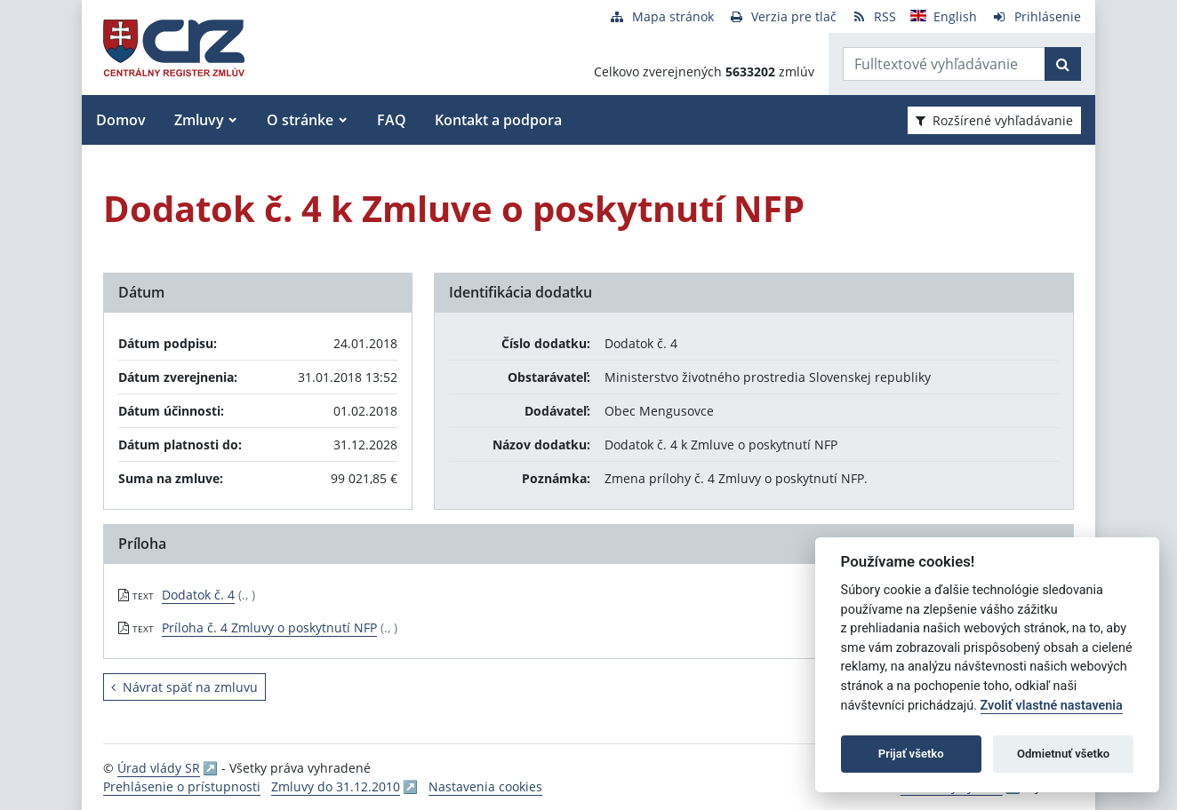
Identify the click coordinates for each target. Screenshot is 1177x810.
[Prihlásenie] (1036, 16)
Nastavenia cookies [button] (485, 786)
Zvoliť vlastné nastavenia (1052, 705)
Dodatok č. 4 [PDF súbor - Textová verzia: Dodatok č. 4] (198, 594)
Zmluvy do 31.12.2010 (335, 786)
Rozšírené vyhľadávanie (994, 120)
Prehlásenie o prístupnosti (181, 786)
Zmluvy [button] (199, 120)
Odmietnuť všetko (1063, 753)
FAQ (391, 120)
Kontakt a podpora (498, 120)
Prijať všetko (911, 753)
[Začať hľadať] (1063, 64)
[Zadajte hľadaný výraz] (944, 64)
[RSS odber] (873, 16)
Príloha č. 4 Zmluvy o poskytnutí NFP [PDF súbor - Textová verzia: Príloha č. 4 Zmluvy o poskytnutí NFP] (269, 627)
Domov (121, 120)
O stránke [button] (300, 120)
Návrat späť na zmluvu (184, 687)
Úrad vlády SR (158, 767)
